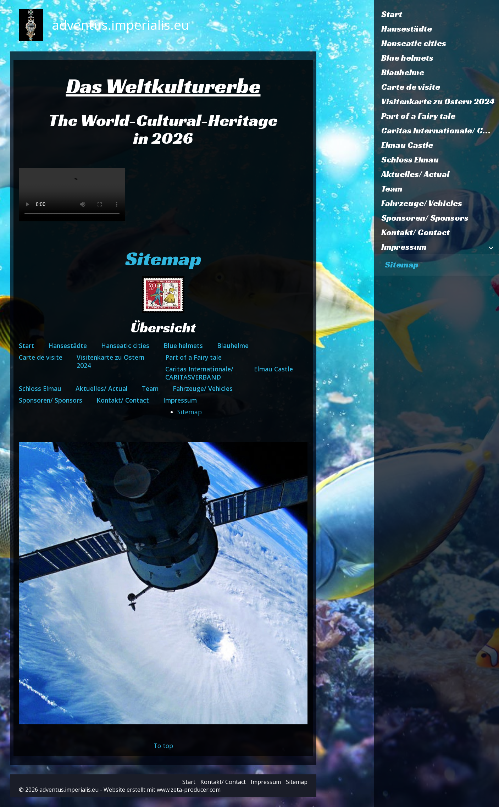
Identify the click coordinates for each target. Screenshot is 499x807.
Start (391, 14)
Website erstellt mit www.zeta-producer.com (162, 790)
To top (163, 745)
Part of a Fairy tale (418, 116)
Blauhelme (402, 72)
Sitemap (401, 264)
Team (392, 188)
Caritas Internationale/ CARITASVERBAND (440, 130)
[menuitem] (436, 14)
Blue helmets (407, 57)
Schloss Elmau (410, 159)
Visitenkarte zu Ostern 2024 (438, 101)
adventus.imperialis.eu (120, 25)
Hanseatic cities (413, 43)
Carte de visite (410, 87)
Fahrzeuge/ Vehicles (421, 203)
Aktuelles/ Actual (415, 174)
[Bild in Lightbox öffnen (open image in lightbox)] (163, 583)
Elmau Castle (407, 145)
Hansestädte (406, 28)
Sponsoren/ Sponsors (424, 217)
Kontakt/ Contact (415, 232)
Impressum (404, 247)
